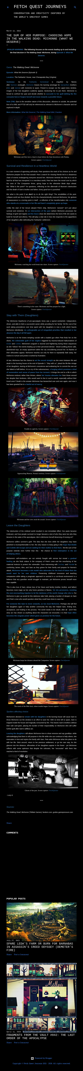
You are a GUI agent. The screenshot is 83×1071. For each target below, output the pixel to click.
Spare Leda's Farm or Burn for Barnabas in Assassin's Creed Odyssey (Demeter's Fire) (40, 947)
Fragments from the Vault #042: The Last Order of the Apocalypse (41, 1036)
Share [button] (9, 823)
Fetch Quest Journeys (40, 6)
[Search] (75, 6)
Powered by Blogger (41, 1058)
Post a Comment (21, 954)
